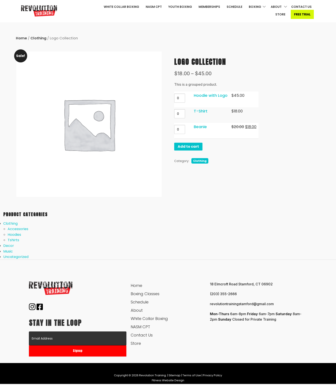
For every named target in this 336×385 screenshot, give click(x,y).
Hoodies (14, 234)
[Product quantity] (180, 98)
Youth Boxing (180, 7)
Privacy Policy (212, 375)
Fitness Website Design (168, 380)
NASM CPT (154, 7)
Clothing (38, 38)
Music (8, 251)
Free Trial (302, 14)
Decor (8, 245)
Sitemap (175, 375)
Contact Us (301, 7)
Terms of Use (191, 375)
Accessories (18, 228)
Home (21, 38)
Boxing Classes (145, 293)
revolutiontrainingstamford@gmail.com (242, 304)
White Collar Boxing (121, 7)
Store (280, 14)
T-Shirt (201, 111)
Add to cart (189, 146)
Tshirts (13, 240)
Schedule (234, 7)
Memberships (209, 7)
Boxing (255, 7)
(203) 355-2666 (223, 294)
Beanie (201, 126)
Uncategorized (15, 256)
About (276, 7)
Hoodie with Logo (211, 95)
